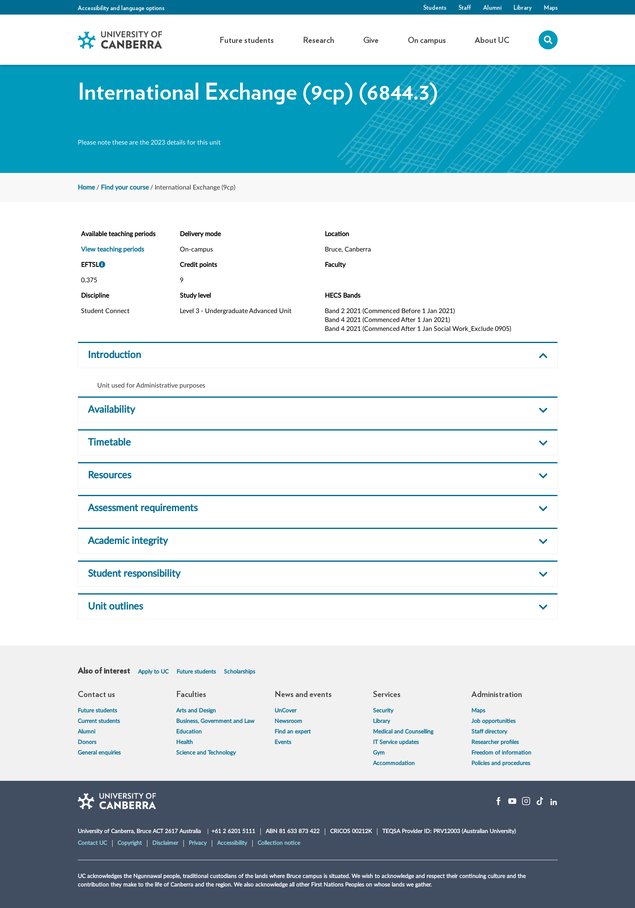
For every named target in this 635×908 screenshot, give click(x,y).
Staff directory (489, 732)
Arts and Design (196, 711)
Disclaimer (165, 843)
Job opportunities (493, 721)
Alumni (492, 7)
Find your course (125, 187)
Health (184, 742)
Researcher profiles (495, 742)
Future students (196, 672)
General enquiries (99, 753)
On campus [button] (427, 39)
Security (383, 711)
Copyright (129, 843)
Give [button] (371, 39)
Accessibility (232, 843)
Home (86, 187)
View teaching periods (112, 249)
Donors (87, 742)
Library (523, 7)
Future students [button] (246, 39)
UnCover (285, 711)
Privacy (198, 843)
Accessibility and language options (121, 7)
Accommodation (394, 763)
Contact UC (92, 843)
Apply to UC (153, 672)
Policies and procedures (500, 763)
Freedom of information (501, 753)
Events (283, 742)
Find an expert (293, 732)
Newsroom (288, 721)
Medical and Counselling (403, 732)
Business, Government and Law (215, 721)
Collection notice (279, 843)
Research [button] (318, 39)
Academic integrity (128, 541)
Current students (99, 721)
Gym (379, 753)
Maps (551, 7)
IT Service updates (396, 742)
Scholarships (239, 672)
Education (189, 732)
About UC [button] (492, 39)
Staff (464, 7)
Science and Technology (206, 753)
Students (434, 7)
